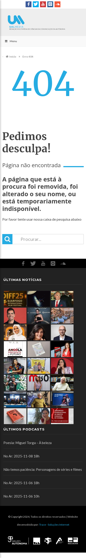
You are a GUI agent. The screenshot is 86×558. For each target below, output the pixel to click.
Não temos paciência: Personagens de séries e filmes (42, 469)
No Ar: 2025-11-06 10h (21, 496)
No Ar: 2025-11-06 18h (21, 483)
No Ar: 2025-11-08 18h (21, 456)
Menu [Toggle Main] (11, 41)
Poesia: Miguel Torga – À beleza (27, 443)
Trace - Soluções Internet (54, 524)
